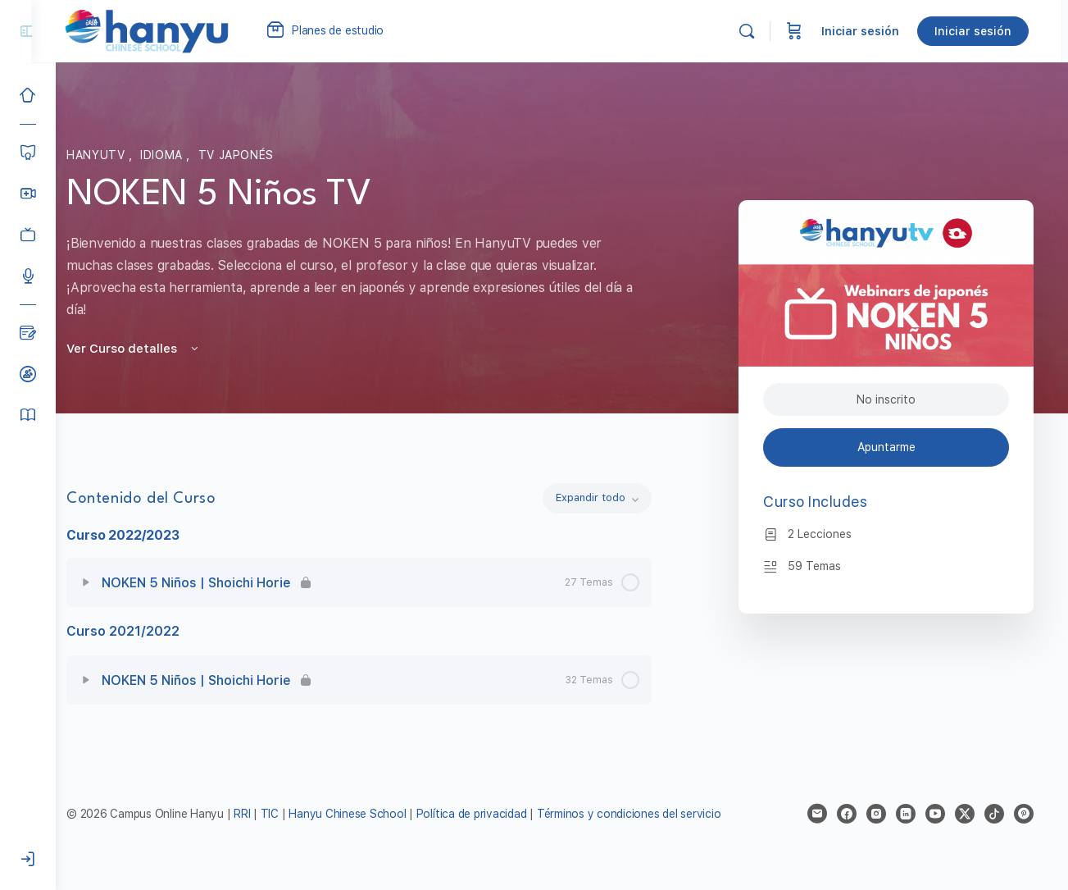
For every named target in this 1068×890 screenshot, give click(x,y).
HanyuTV (110, 155)
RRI (264, 813)
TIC (293, 813)
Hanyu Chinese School (369, 813)
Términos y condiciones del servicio (651, 813)
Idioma (175, 155)
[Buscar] (753, 31)
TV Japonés (247, 155)
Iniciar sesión (867, 31)
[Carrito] (800, 31)
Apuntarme (888, 447)
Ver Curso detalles (146, 348)
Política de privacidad (494, 813)
